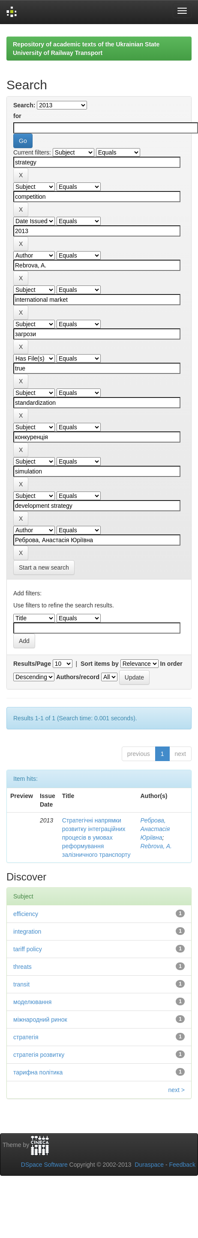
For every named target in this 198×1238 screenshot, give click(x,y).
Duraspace (149, 1164)
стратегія (26, 1037)
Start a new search (44, 567)
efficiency (25, 913)
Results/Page (32, 663)
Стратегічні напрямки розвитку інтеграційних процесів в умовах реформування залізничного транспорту (96, 837)
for (17, 115)
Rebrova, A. (155, 846)
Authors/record (77, 677)
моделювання (32, 1001)
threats (22, 966)
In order (171, 663)
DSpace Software (44, 1164)
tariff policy (27, 949)
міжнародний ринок (40, 1019)
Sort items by (100, 663)
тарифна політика (38, 1072)
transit (21, 984)
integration (27, 931)
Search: (24, 105)
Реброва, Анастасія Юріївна (155, 829)
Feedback (182, 1164)
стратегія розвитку (38, 1054)
